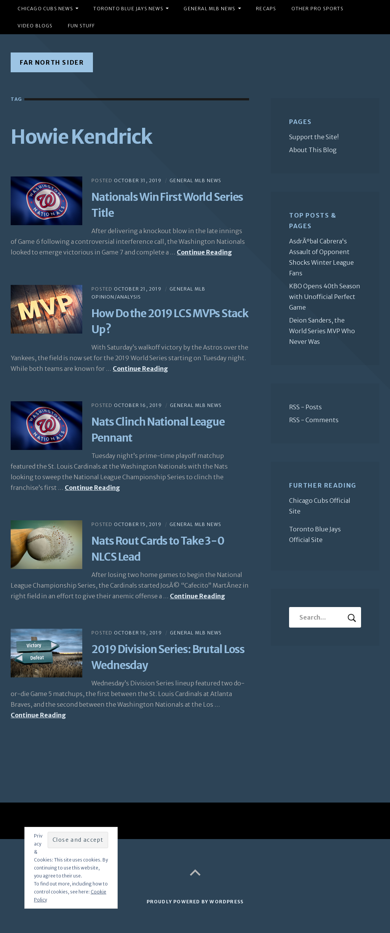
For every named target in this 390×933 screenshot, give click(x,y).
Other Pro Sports (317, 8)
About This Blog (313, 150)
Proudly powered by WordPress (195, 901)
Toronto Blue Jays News (128, 8)
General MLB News (209, 8)
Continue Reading (204, 252)
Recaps (266, 8)
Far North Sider (52, 62)
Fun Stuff (81, 26)
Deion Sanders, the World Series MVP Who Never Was (322, 330)
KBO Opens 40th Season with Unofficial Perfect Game (324, 296)
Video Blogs (35, 26)
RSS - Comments (314, 420)
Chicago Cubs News (45, 8)
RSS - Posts (305, 407)
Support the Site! (314, 137)
